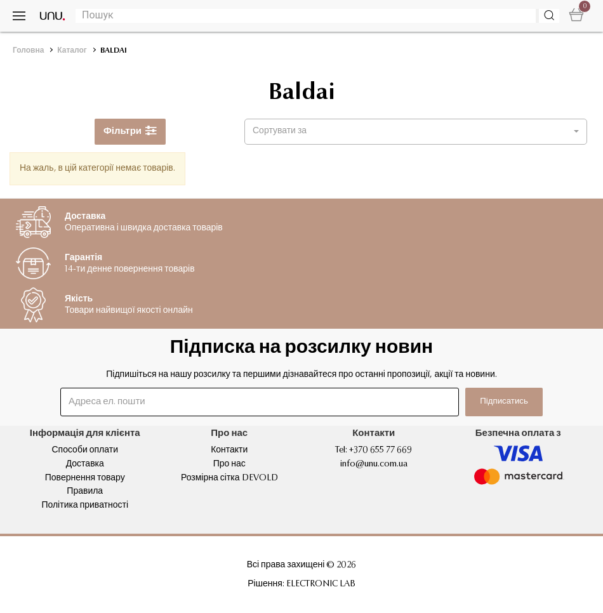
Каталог (72, 51)
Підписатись (493, 401)
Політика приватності (84, 505)
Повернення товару (85, 478)
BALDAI (113, 51)
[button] (415, 132)
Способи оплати (84, 450)
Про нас (229, 464)
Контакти (229, 450)
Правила (85, 491)
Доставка (85, 464)
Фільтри (130, 131)
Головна (28, 51)
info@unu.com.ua (374, 464)
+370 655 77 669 (380, 450)
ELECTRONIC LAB (320, 584)
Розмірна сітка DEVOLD (229, 478)
